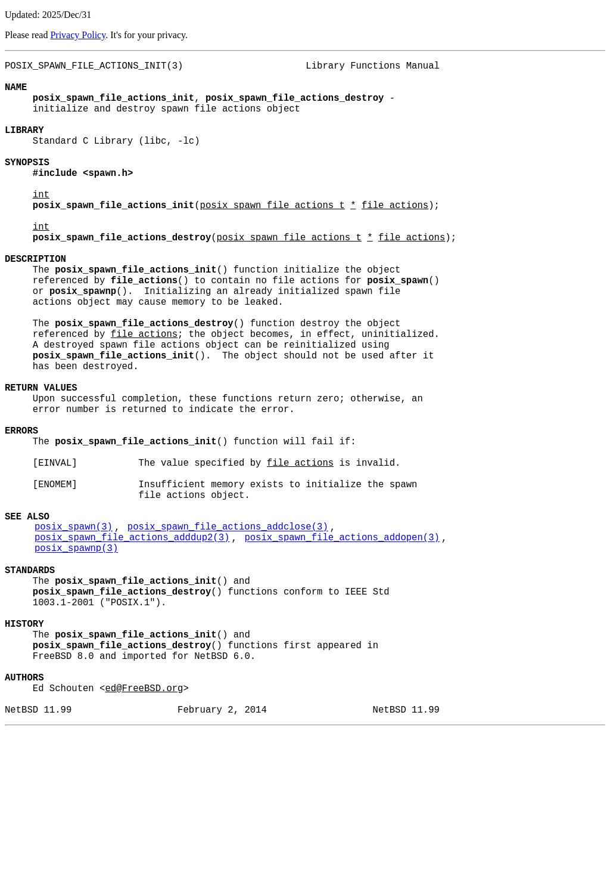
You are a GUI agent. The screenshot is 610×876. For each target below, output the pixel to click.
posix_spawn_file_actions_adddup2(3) (132, 644)
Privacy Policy (77, 35)
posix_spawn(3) (74, 631)
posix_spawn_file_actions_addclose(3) (227, 631)
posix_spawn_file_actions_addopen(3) (341, 644)
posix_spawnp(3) (76, 657)
